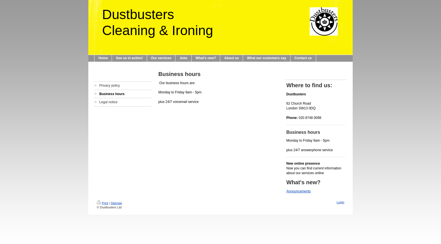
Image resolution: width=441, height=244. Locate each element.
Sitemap (116, 203)
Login (340, 202)
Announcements (298, 191)
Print (102, 203)
